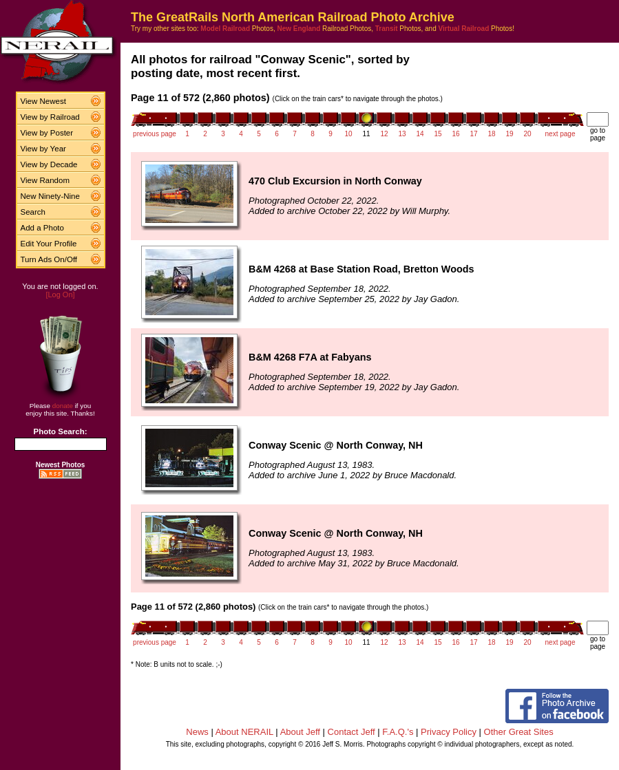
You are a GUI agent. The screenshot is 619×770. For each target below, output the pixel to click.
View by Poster (47, 133)
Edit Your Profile (49, 243)
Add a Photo (42, 228)
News (197, 732)
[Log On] (59, 294)
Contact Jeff (351, 732)
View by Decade (49, 164)
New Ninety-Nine (50, 196)
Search (33, 212)
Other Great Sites (519, 732)
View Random (45, 180)
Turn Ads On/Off (49, 259)
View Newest (43, 101)
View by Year (43, 149)
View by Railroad (50, 117)
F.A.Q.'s (397, 732)
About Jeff (300, 732)
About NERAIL (244, 732)
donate (62, 405)
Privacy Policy (448, 732)
